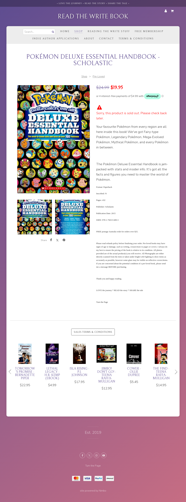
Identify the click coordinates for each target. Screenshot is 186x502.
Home (65, 31)
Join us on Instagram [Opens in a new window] (96, 455)
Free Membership (149, 31)
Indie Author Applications (55, 38)
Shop (78, 31)
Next (175, 372)
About (89, 38)
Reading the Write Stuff (109, 31)
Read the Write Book (93, 16)
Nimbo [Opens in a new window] (102, 490)
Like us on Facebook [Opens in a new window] (82, 455)
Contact (106, 38)
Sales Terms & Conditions (93, 332)
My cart (172, 11)
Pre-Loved (99, 76)
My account (165, 11)
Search (52, 31)
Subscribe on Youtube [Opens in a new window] (103, 455)
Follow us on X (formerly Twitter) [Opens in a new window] (89, 455)
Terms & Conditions (136, 38)
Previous (11, 372)
